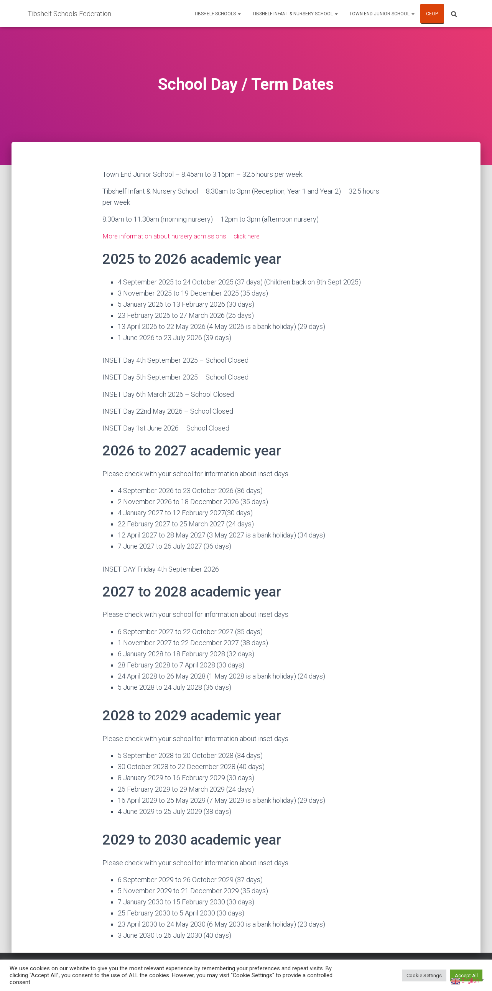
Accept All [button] (466, 975)
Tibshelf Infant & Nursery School (295, 13)
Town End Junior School (382, 13)
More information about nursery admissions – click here (185, 236)
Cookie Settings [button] (424, 975)
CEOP (432, 13)
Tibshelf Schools (217, 13)
